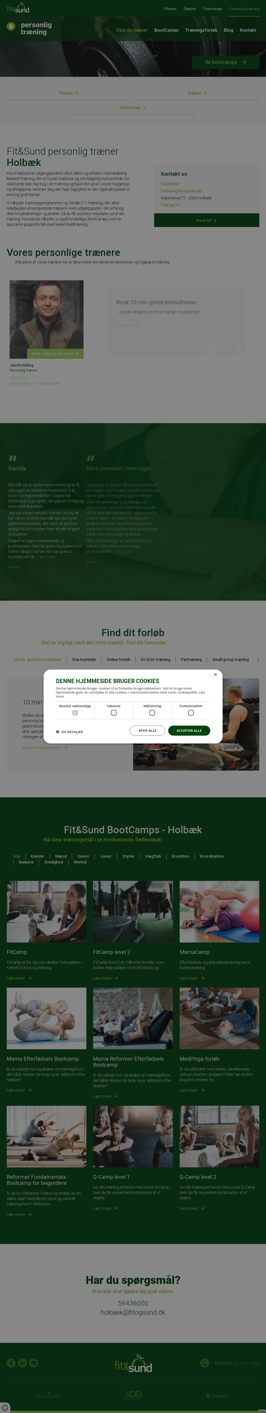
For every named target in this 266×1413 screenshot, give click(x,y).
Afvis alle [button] (147, 730)
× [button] (215, 675)
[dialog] (133, 706)
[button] (69, 732)
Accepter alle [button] (189, 730)
